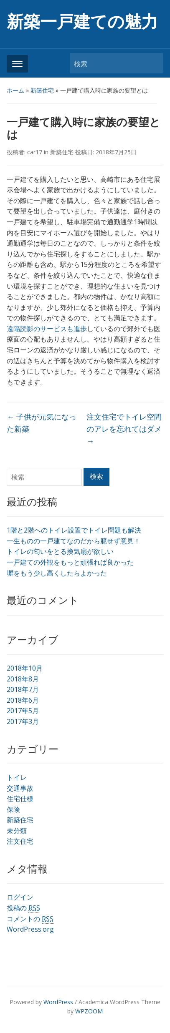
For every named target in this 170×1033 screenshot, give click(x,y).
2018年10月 (25, 668)
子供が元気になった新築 (41, 423)
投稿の (23, 908)
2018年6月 (23, 700)
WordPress (58, 1002)
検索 (153, 63)
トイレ (17, 777)
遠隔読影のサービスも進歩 (47, 328)
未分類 (17, 830)
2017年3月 (23, 721)
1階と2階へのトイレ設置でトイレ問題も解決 (74, 530)
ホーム (15, 90)
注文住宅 (20, 841)
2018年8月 (23, 679)
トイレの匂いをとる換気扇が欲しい (60, 551)
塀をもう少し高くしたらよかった (57, 573)
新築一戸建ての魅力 (82, 22)
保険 (13, 809)
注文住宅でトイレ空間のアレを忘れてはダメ (124, 429)
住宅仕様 (20, 798)
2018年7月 (23, 689)
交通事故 (20, 788)
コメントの (30, 919)
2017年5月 (23, 710)
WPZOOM (89, 1011)
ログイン (20, 897)
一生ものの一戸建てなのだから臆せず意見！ (73, 540)
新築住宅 (42, 90)
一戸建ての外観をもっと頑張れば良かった (70, 562)
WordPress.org (30, 929)
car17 (34, 152)
